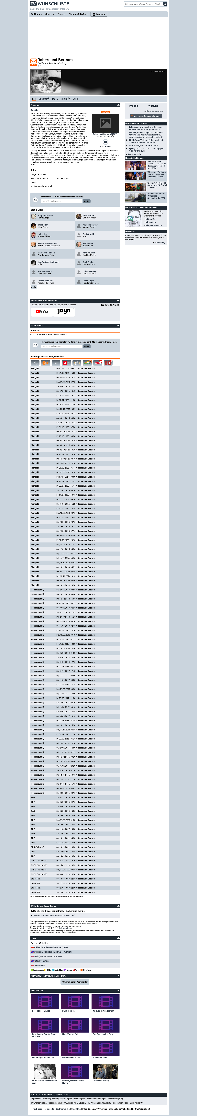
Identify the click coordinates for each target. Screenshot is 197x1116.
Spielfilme (76, 1109)
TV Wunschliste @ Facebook (43, 1103)
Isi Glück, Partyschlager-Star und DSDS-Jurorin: (146, 134)
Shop (75, 99)
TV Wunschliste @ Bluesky (74, 1103)
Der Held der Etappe (41, 1011)
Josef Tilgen (88, 281)
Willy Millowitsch (45, 215)
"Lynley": (146, 149)
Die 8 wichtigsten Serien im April (143, 145)
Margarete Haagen (46, 253)
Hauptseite (49, 1109)
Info (34, 99)
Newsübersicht (134, 154)
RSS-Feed (111, 1103)
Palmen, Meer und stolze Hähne (73, 1082)
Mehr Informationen (64, 928)
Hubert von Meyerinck (47, 243)
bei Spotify (150, 219)
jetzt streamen (105, 146)
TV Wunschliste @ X (97, 1103)
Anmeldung (160, 242)
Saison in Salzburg (101, 1081)
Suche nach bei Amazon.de (53, 915)
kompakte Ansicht (110, 305)
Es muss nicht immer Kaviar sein (44, 1082)
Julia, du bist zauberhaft (103, 1011)
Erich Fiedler (88, 262)
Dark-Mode (137, 1103)
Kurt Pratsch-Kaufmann (48, 262)
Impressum (36, 1099)
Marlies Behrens (90, 225)
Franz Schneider (45, 281)
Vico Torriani (88, 215)
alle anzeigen (35, 363)
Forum (65, 99)
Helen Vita (42, 234)
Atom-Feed (123, 1103)
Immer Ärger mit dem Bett (43, 1057)
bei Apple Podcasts (153, 225)
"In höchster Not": (146, 128)
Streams (43, 99)
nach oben (36, 1109)
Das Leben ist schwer (71, 1057)
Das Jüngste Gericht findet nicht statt (44, 1035)
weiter (87, 201)
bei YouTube (150, 222)
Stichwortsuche (63, 1109)
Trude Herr (43, 225)
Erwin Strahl (88, 234)
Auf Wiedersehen (100, 1057)
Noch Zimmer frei (70, 1034)
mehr (33, 287)
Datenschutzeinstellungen (94, 1099)
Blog (121, 1099)
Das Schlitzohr (68, 1011)
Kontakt (46, 1099)
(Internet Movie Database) (48, 956)
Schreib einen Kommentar (75, 982)
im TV (55, 99)
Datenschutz (75, 1099)
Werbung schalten (59, 1099)
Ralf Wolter (88, 243)
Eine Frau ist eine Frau (103, 1034)
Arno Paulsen (89, 253)
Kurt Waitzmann (45, 271)
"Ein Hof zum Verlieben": (146, 141)
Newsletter (113, 1099)
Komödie (34, 110)
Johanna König (89, 271)
